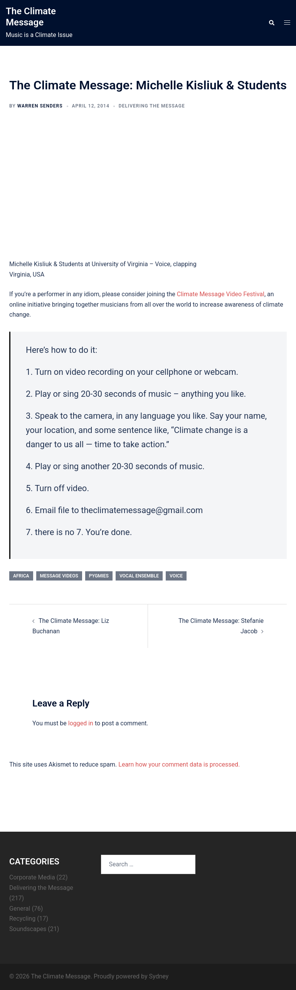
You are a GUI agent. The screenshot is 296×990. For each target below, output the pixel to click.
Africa (21, 576)
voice (176, 576)
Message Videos (59, 576)
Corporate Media (32, 877)
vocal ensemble (139, 576)
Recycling (22, 918)
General (19, 908)
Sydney (158, 976)
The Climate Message (31, 17)
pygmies (99, 576)
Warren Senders (40, 106)
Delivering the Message (152, 106)
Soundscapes (27, 929)
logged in (80, 723)
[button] (271, 23)
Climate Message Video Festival (220, 294)
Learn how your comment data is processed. (179, 764)
